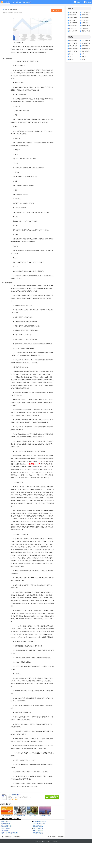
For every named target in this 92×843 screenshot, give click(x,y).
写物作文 (71, 59)
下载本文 (20, 12)
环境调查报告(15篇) (6, 826)
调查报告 (28, 2)
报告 (24, 2)
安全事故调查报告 (38, 830)
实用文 (83, 59)
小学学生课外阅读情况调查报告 (9, 833)
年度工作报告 (85, 23)
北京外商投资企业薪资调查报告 (12, 836)
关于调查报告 (4, 830)
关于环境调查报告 (6, 823)
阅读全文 (16, 12)
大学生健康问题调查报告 (39, 821)
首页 (20, 2)
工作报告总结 (72, 14)
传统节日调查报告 (38, 828)
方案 (83, 54)
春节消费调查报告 (38, 833)
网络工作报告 (85, 14)
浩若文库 (43, 841)
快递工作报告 (85, 17)
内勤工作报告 (72, 20)
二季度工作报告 (86, 28)
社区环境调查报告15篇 (39, 823)
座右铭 (71, 54)
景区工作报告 (85, 20)
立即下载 (57, 10)
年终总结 (84, 56)
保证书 (71, 56)
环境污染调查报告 (6, 821)
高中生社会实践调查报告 (58, 836)
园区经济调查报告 (38, 826)
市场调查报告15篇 (6, 828)
